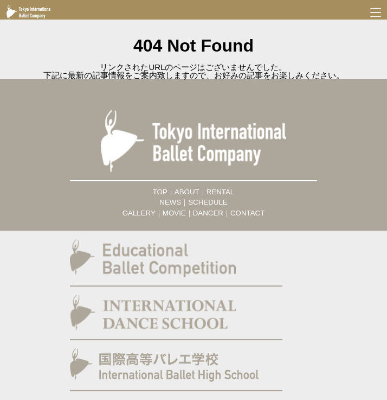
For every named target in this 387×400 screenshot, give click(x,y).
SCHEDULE (208, 202)
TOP (160, 192)
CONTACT (247, 213)
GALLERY (139, 213)
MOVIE (174, 213)
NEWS (170, 202)
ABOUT (187, 192)
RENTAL (221, 192)
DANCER (208, 213)
